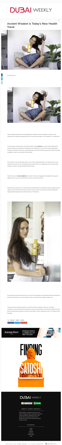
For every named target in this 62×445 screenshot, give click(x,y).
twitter (19, 320)
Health (18, 318)
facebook (12, 320)
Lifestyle (24, 318)
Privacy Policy (31, 433)
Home (31, 427)
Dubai (31, 428)
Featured (14, 318)
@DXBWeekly (51, 442)
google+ (25, 320)
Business (31, 431)
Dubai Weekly (22, 442)
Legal (31, 434)
